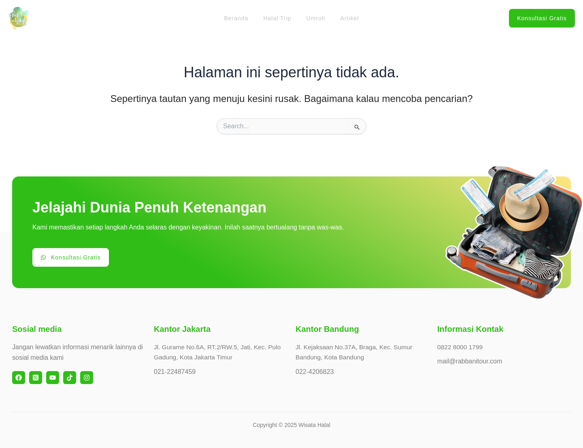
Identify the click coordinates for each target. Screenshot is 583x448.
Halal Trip (279, 18)
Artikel (344, 18)
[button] (542, 18)
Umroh (313, 18)
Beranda (242, 18)
